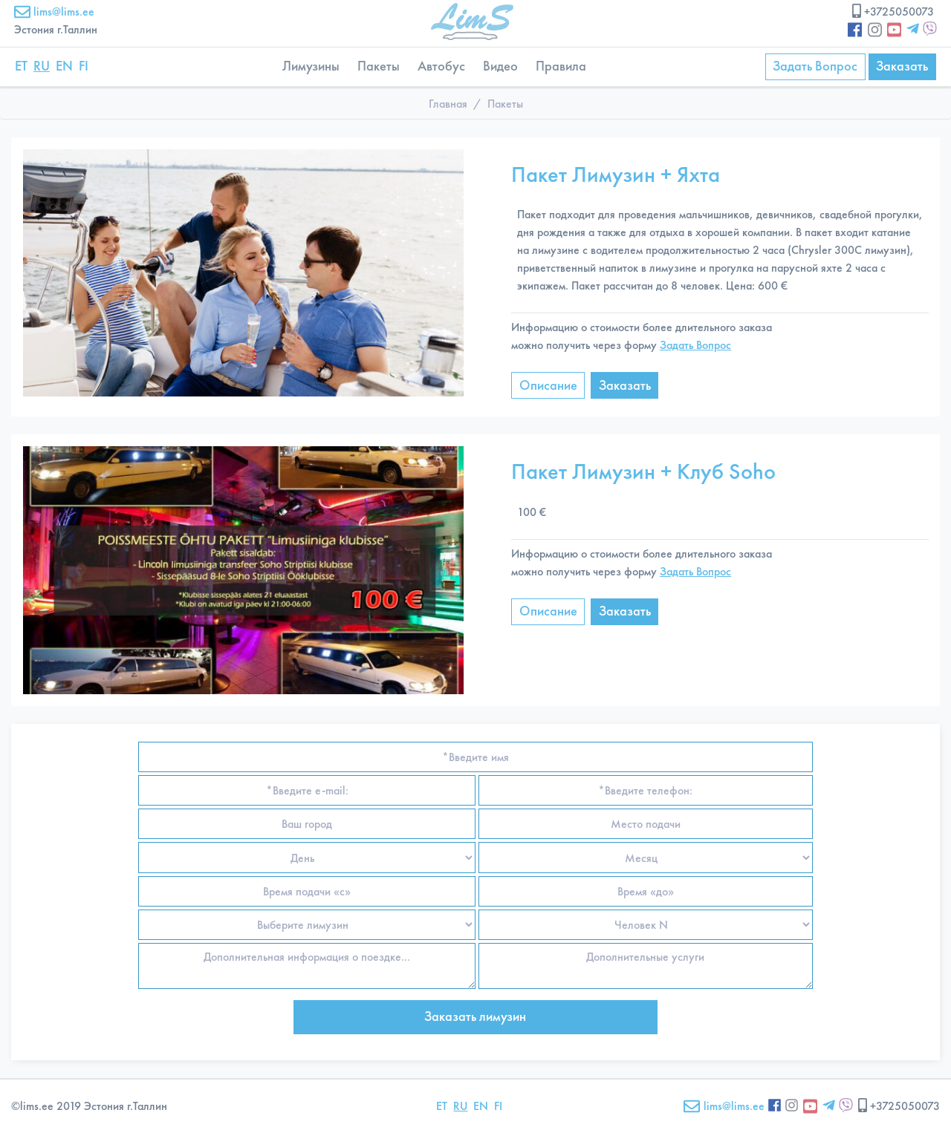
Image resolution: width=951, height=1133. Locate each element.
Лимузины (311, 66)
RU (41, 66)
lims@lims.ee (54, 11)
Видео (500, 66)
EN (64, 66)
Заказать (902, 66)
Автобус (441, 66)
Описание (548, 385)
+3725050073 (892, 11)
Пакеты (378, 66)
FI (83, 66)
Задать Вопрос (815, 66)
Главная (448, 103)
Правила (561, 66)
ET (21, 66)
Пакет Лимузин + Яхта (615, 174)
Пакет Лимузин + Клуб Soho (643, 471)
